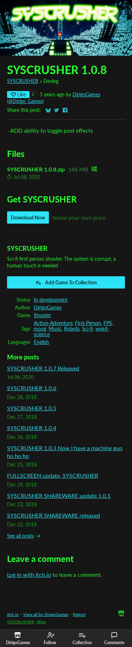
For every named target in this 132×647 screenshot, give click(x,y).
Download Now (28, 217)
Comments (114, 638)
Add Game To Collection (66, 282)
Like (18, 94)
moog (40, 329)
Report (79, 614)
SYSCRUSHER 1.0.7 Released (43, 368)
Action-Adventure (53, 323)
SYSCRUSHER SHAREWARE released (53, 515)
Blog (41, 621)
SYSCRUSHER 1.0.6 (31, 388)
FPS (107, 323)
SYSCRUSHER (22, 81)
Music (55, 329)
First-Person (88, 323)
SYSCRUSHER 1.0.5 (31, 408)
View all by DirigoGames (45, 614)
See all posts (20, 536)
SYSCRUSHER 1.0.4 (31, 427)
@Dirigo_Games (25, 101)
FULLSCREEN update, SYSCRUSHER (52, 475)
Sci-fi (87, 329)
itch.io (13, 614)
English (41, 342)
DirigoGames (86, 94)
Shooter (42, 315)
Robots (72, 329)
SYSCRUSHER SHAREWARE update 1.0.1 (59, 495)
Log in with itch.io (29, 574)
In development (51, 300)
